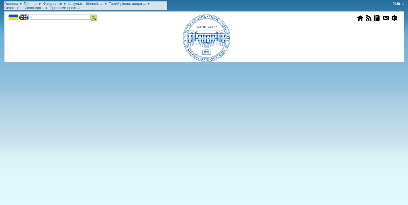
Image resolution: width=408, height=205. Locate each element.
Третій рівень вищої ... (127, 3)
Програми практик (65, 8)
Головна (11, 3)
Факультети (52, 3)
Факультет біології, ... (85, 3)
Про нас (30, 3)
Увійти (398, 3)
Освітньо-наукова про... (24, 8)
